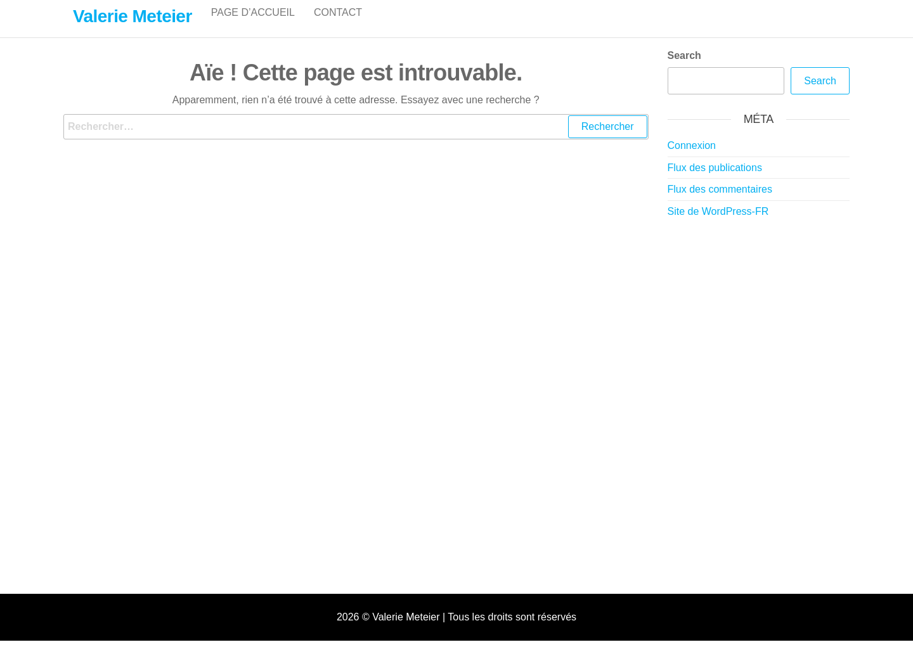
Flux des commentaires (720, 202)
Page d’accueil (253, 25)
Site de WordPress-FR (718, 224)
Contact (338, 25)
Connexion (692, 158)
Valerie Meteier (132, 16)
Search (684, 68)
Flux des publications (715, 181)
